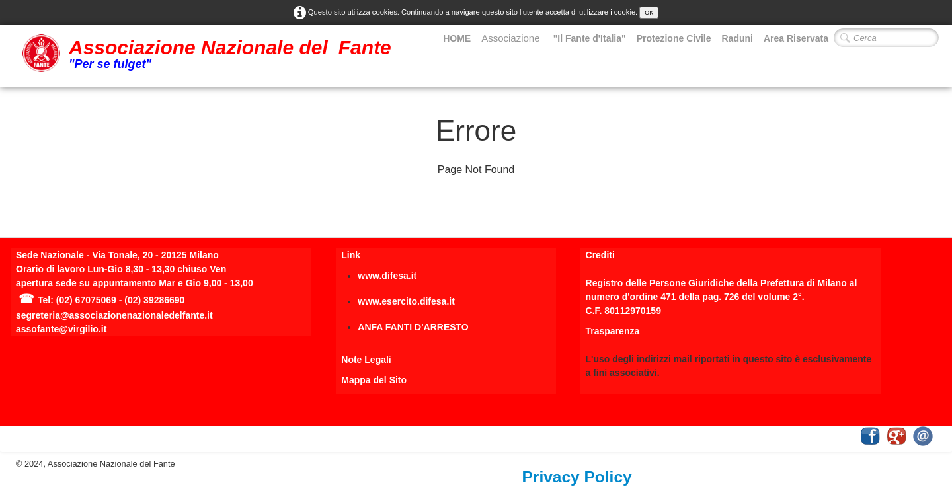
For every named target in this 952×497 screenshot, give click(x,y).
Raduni (736, 38)
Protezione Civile (674, 38)
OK (649, 12)
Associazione (512, 38)
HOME (457, 38)
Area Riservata (796, 38)
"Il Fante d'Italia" (589, 38)
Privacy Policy (577, 477)
